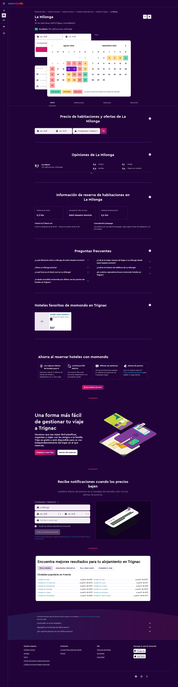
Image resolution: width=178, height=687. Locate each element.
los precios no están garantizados (89, 616)
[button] (3, 3)
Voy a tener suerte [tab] (87, 568)
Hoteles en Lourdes (100, 589)
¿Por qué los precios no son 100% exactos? (94, 631)
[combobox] (64, 507)
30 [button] (85, 80)
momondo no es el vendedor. (94, 623)
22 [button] (80, 74)
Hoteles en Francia (68, 11)
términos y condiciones (71, 536)
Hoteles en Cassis (44, 592)
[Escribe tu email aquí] (64, 520)
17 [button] (52, 74)
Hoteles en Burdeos (100, 592)
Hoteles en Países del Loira (85, 11)
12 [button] (63, 69)
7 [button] (74, 63)
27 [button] (69, 80)
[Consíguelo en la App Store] (139, 656)
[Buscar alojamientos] (4, 15)
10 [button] (52, 69)
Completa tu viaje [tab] (105, 568)
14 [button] (74, 69)
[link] (93, 387)
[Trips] (4, 26)
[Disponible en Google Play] (139, 651)
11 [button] (57, 69)
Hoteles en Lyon (99, 583)
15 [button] (80, 69)
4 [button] (57, 63)
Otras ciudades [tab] (45, 568)
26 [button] (63, 80)
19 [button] (63, 74)
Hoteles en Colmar (100, 586)
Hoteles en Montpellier (46, 596)
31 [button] (52, 85)
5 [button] (63, 63)
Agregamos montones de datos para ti (94, 627)
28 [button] (74, 80)
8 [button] (79, 63)
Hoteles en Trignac (102, 11)
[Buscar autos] (4, 20)
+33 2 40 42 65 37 (42, 26)
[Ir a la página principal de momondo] (15, 3)
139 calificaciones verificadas (60, 29)
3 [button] (52, 63)
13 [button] (69, 69)
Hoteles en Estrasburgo (46, 586)
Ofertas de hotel (40, 11)
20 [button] (69, 74)
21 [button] (74, 74)
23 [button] (85, 74)
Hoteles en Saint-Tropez (102, 596)
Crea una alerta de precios (133, 372)
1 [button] (79, 58)
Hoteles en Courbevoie (46, 583)
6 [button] (68, 63)
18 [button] (58, 74)
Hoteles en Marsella (45, 589)
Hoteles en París (44, 579)
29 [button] (80, 80)
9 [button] (85, 63)
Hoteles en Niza (99, 579)
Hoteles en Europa (53, 11)
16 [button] (85, 69)
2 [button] (85, 58)
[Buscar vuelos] (4, 10)
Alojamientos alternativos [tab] (65, 568)
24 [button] (52, 80)
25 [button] (58, 80)
